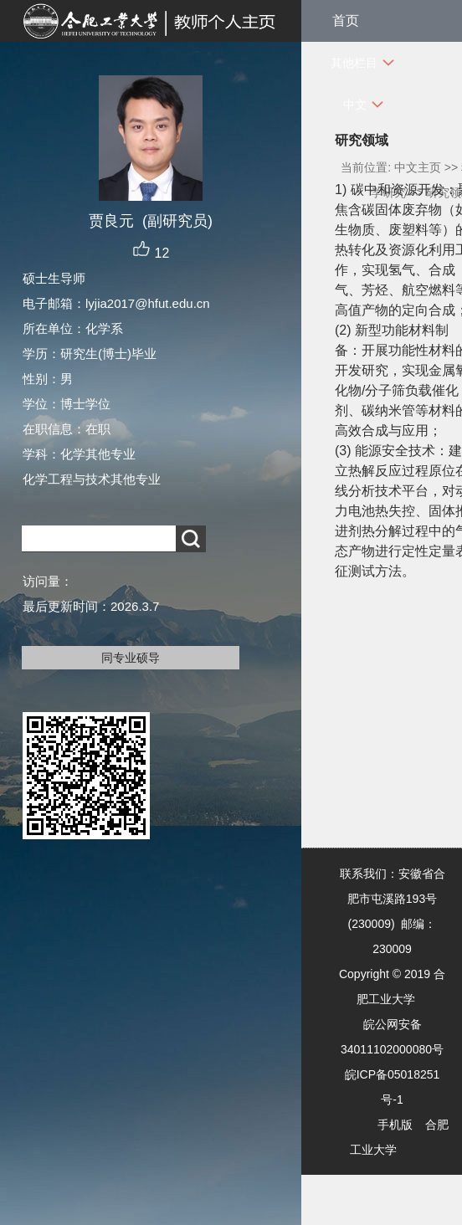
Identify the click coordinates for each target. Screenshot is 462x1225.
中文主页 (417, 167)
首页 (345, 20)
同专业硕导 (130, 657)
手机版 (395, 1124)
